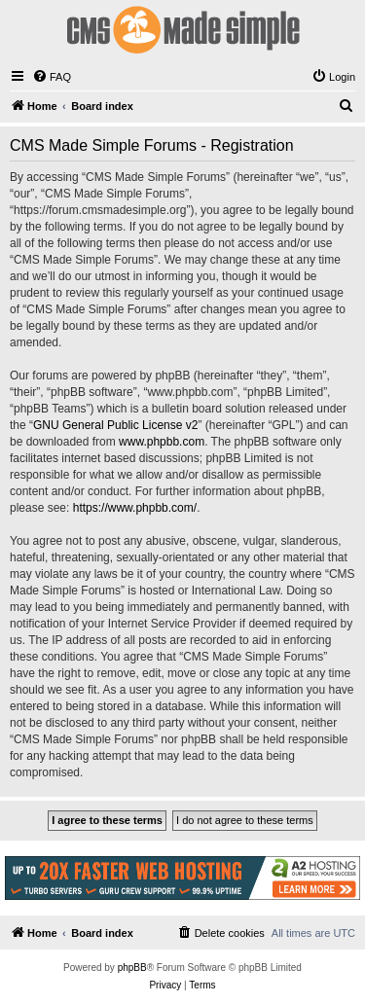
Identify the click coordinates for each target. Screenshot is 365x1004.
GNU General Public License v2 (115, 425)
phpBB (132, 967)
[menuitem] (51, 77)
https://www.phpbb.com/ (135, 508)
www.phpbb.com (161, 441)
